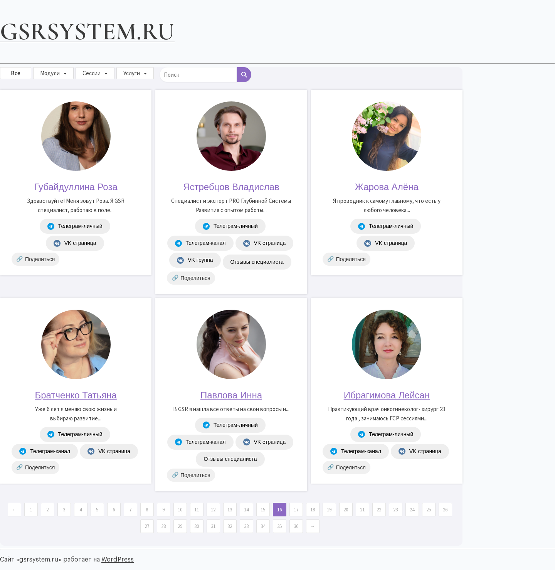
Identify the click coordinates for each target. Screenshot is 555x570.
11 (196, 509)
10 (180, 509)
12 (213, 509)
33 (246, 526)
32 (229, 526)
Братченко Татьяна (76, 395)
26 (445, 509)
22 (379, 509)
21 (362, 509)
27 (147, 526)
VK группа (195, 260)
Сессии (91, 73)
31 (213, 526)
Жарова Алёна (387, 187)
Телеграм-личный (75, 226)
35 (279, 526)
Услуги (131, 73)
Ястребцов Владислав (231, 187)
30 (196, 526)
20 (345, 509)
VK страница (75, 243)
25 (428, 509)
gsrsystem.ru (87, 31)
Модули (50, 73)
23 (395, 509)
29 (180, 526)
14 (246, 509)
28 (163, 526)
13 (229, 509)
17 (296, 509)
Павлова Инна (231, 395)
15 (263, 509)
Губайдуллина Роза (76, 187)
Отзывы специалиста (257, 262)
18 (312, 509)
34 (263, 526)
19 (329, 509)
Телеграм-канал (200, 243)
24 (412, 509)
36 (296, 526)
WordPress (117, 560)
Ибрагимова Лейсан (387, 395)
